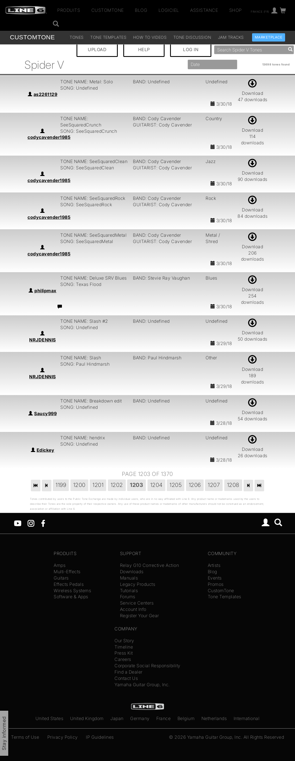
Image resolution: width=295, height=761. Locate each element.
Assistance (204, 10)
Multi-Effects (67, 571)
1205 (176, 485)
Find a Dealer (128, 672)
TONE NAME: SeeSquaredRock (92, 198)
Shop (235, 10)
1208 (233, 485)
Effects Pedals (69, 584)
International (247, 718)
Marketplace (269, 37)
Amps (59, 565)
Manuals (129, 578)
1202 (117, 485)
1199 (61, 485)
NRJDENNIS (42, 340)
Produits (68, 10)
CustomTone (107, 10)
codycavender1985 (49, 137)
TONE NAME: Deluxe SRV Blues (93, 278)
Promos (216, 584)
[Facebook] (43, 523)
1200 (79, 485)
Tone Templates (108, 37)
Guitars (61, 578)
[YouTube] (17, 523)
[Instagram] (31, 523)
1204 (156, 485)
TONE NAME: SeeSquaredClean (93, 161)
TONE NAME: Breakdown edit (91, 401)
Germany (140, 718)
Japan (117, 718)
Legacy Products (137, 584)
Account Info (133, 609)
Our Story (124, 640)
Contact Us (126, 678)
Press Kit (123, 653)
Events (215, 578)
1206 (195, 485)
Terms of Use (25, 737)
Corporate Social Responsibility (147, 665)
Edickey (45, 450)
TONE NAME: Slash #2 (84, 321)
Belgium (186, 718)
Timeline (123, 647)
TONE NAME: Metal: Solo (86, 81)
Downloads (132, 571)
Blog (141, 10)
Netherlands (214, 718)
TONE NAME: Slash (80, 357)
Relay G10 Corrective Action (149, 565)
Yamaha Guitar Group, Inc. (142, 684)
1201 (97, 485)
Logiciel (169, 10)
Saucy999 (45, 413)
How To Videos (150, 37)
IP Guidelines (100, 737)
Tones (77, 37)
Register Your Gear (139, 615)
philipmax (45, 290)
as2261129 (46, 94)
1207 (214, 485)
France (163, 718)
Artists (214, 565)
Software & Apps (71, 596)
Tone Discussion (192, 37)
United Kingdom (87, 718)
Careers (122, 659)
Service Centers (137, 603)
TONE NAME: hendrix (82, 437)
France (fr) (260, 11)
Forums (127, 596)
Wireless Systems (72, 590)
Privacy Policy (62, 737)
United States (49, 718)
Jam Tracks (231, 37)
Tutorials (129, 590)
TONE (32, 37)
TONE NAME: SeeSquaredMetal (93, 235)
